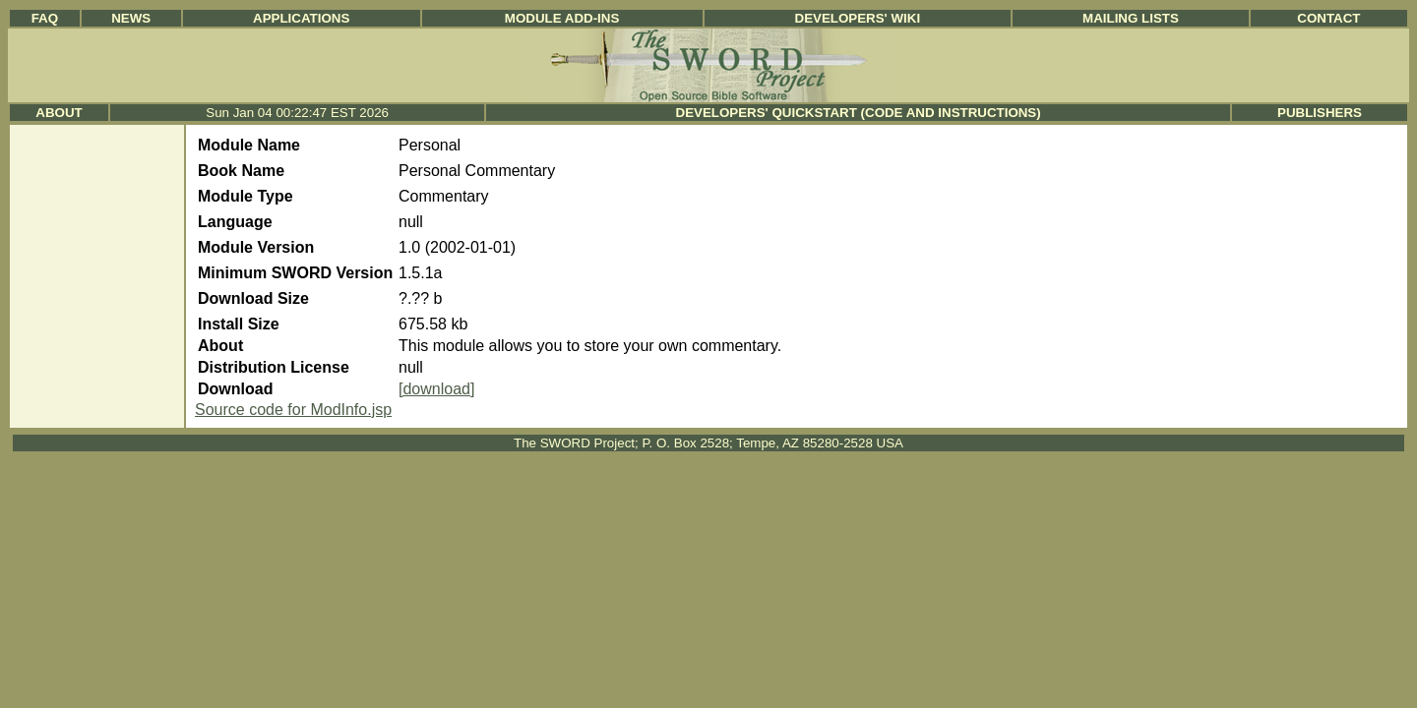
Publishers (1319, 112)
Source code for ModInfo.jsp (293, 409)
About (58, 112)
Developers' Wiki (858, 18)
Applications (301, 18)
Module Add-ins (562, 18)
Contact (1328, 18)
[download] (436, 389)
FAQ (44, 18)
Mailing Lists (1130, 18)
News (131, 18)
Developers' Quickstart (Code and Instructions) (858, 112)
